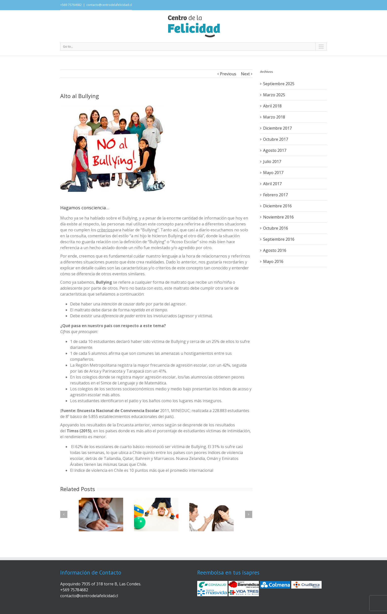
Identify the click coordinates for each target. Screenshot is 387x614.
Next (245, 74)
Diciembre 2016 (277, 206)
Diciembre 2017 (277, 128)
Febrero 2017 (275, 195)
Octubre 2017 (275, 139)
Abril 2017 (272, 183)
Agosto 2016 (274, 250)
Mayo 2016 (273, 261)
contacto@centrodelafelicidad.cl (109, 5)
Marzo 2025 (274, 95)
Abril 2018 (272, 106)
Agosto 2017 (274, 150)
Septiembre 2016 (278, 239)
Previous (228, 74)
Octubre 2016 (275, 228)
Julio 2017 (272, 161)
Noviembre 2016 (278, 217)
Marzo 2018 (274, 117)
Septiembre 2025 (278, 83)
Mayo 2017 (273, 172)
